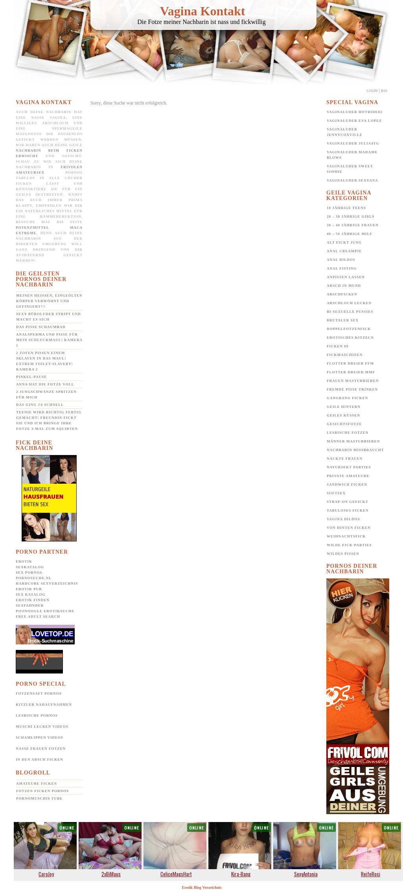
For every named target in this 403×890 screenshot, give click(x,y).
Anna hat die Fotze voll (45, 384)
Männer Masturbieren (353, 441)
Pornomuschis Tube (39, 798)
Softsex (336, 493)
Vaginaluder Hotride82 (355, 112)
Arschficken (342, 294)
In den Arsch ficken (39, 760)
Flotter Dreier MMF (351, 372)
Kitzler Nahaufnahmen (44, 704)
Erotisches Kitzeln (350, 337)
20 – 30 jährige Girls (351, 216)
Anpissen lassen (346, 277)
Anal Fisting (342, 268)
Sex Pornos (29, 572)
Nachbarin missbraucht (355, 450)
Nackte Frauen (345, 459)
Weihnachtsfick (346, 536)
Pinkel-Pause (31, 377)
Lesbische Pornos (37, 716)
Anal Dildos (341, 260)
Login (372, 91)
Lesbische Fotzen (347, 433)
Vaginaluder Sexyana (352, 180)
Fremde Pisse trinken (352, 389)
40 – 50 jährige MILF (349, 234)
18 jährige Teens (346, 208)
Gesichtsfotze (344, 424)
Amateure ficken (36, 783)
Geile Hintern (344, 407)
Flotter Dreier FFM (350, 363)
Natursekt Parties (349, 467)
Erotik (24, 561)
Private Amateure (348, 476)
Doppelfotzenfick (349, 329)
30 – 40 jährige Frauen (353, 225)
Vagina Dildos (343, 519)
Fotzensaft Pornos (39, 693)
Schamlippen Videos (39, 738)
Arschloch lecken (349, 303)
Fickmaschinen (345, 355)
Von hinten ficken (349, 528)
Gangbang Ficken (347, 398)
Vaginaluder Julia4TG (353, 143)
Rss (384, 91)
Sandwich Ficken (347, 484)
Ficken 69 (337, 346)
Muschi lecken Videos (42, 727)
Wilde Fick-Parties (349, 545)
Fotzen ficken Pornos (42, 791)
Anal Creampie (344, 251)
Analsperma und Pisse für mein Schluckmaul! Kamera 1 (49, 339)
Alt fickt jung (344, 242)
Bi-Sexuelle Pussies (350, 312)
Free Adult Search (38, 616)
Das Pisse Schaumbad (41, 327)
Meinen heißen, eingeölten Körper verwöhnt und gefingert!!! (49, 301)
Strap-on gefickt (347, 502)
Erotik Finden (33, 600)
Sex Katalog (30, 594)
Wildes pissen (343, 554)
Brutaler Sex (343, 320)
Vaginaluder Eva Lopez (354, 121)
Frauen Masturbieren (353, 381)
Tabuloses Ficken (348, 510)
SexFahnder (30, 605)
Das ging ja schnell (40, 405)
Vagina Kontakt (202, 11)
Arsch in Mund (344, 286)
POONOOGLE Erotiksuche (45, 611)
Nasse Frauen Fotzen (41, 749)
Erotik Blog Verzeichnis (202, 887)
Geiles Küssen (343, 415)
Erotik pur (29, 589)
